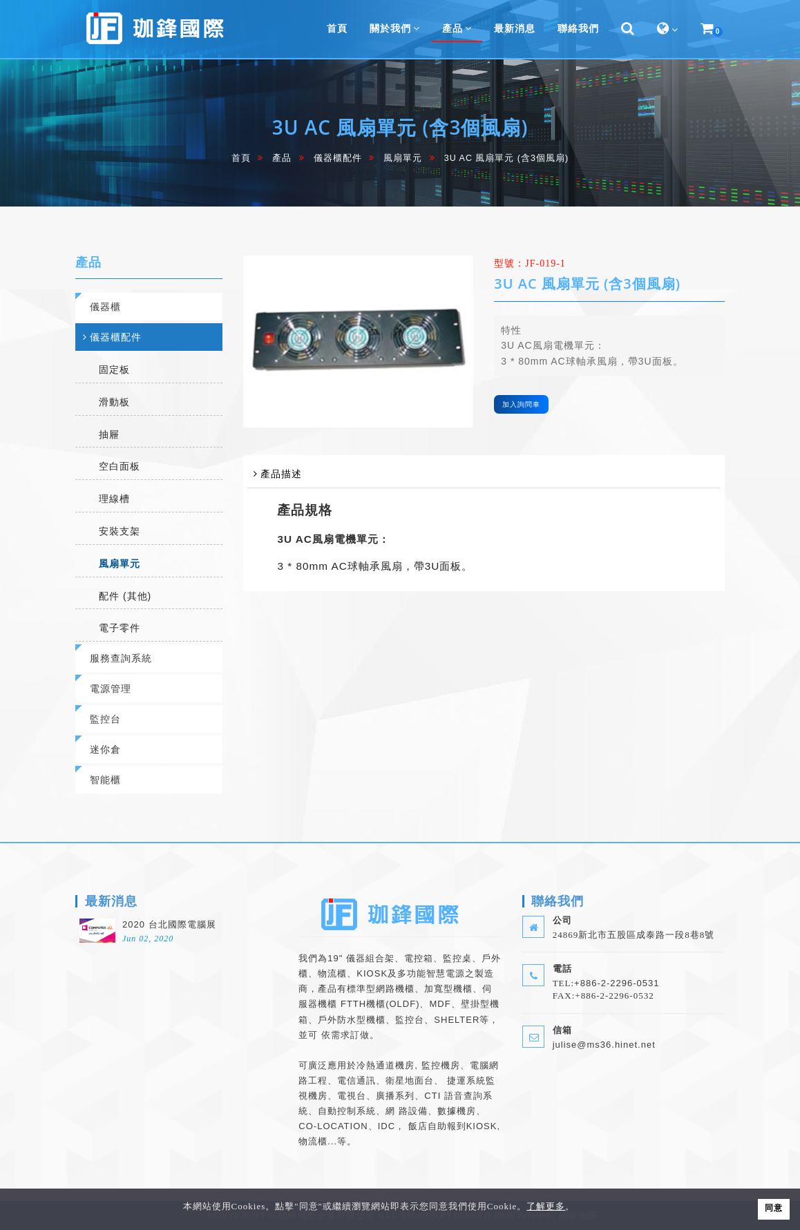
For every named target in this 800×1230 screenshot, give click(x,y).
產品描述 (281, 473)
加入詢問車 (521, 404)
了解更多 (545, 1206)
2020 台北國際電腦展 (169, 924)
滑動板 (114, 401)
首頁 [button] (337, 28)
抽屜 (109, 434)
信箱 (562, 1030)
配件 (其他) (125, 596)
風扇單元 (402, 158)
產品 (282, 158)
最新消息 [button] (514, 28)
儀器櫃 (105, 306)
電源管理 (110, 688)
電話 (562, 968)
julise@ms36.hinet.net (604, 1044)
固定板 (114, 369)
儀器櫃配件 (338, 158)
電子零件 (119, 627)
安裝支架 (119, 531)
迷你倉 (105, 749)
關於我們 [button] (395, 28)
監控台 (105, 718)
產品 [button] (457, 28)
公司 (562, 920)
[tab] (148, 306)
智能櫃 (105, 779)
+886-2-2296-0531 (616, 983)
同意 (774, 1208)
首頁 (241, 158)
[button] (628, 29)
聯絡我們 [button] (578, 28)
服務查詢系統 (121, 657)
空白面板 (119, 466)
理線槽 (114, 498)
